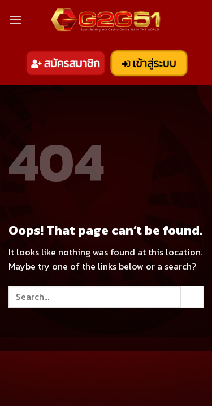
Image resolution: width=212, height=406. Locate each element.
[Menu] (15, 19)
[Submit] (192, 297)
